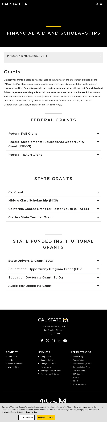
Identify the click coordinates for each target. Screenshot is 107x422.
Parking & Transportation (50, 371)
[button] (101, 3)
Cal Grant (15, 192)
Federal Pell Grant (22, 133)
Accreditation (78, 360)
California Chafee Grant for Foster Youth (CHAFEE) (48, 209)
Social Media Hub (15, 364)
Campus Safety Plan (81, 367)
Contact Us (12, 357)
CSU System (78, 374)
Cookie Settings (79, 371)
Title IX (75, 381)
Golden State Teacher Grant (30, 217)
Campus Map (45, 357)
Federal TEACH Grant (25, 154)
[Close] (103, 409)
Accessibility (78, 357)
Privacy (76, 377)
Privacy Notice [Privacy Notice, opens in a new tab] (30, 413)
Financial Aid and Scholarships (53, 33)
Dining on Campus (48, 364)
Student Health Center (49, 374)
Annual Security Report (82, 364)
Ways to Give (13, 367)
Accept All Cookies (45, 419)
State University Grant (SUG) (30, 260)
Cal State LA (14, 4)
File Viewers (45, 367)
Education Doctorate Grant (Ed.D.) (35, 277)
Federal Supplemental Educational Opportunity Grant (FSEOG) (46, 144)
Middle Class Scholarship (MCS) (33, 200)
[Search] (97, 3)
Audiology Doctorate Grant (30, 286)
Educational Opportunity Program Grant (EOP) (45, 269)
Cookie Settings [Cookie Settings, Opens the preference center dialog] (26, 419)
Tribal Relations (79, 384)
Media (10, 360)
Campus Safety (46, 360)
